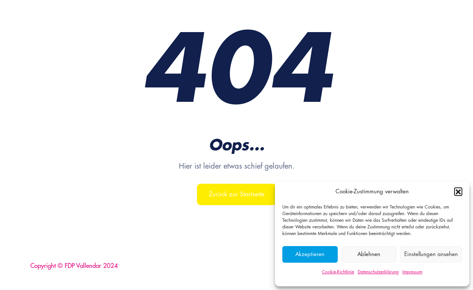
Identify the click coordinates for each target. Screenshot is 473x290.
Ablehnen (368, 254)
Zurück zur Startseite (237, 194)
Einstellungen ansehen (431, 254)
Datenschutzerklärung (378, 272)
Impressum (412, 272)
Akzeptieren (309, 254)
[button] (458, 191)
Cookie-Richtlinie (338, 272)
